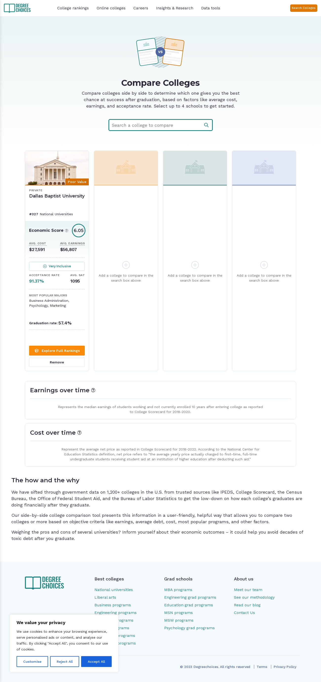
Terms (262, 667)
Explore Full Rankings (57, 350)
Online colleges (111, 8)
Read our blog (247, 605)
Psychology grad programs (189, 628)
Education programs (113, 620)
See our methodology (254, 597)
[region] (64, 643)
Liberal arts (105, 597)
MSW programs (179, 620)
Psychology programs (114, 635)
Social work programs (115, 643)
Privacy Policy (285, 667)
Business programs (112, 605)
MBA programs (178, 589)
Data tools (210, 8)
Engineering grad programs (190, 597)
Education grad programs (188, 605)
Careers (140, 8)
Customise (32, 662)
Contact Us (244, 612)
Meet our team (248, 589)
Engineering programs (115, 612)
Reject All (65, 662)
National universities (113, 589)
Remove (57, 362)
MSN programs (178, 612)
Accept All (96, 662)
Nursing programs (111, 628)
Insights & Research (174, 8)
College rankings (73, 8)
